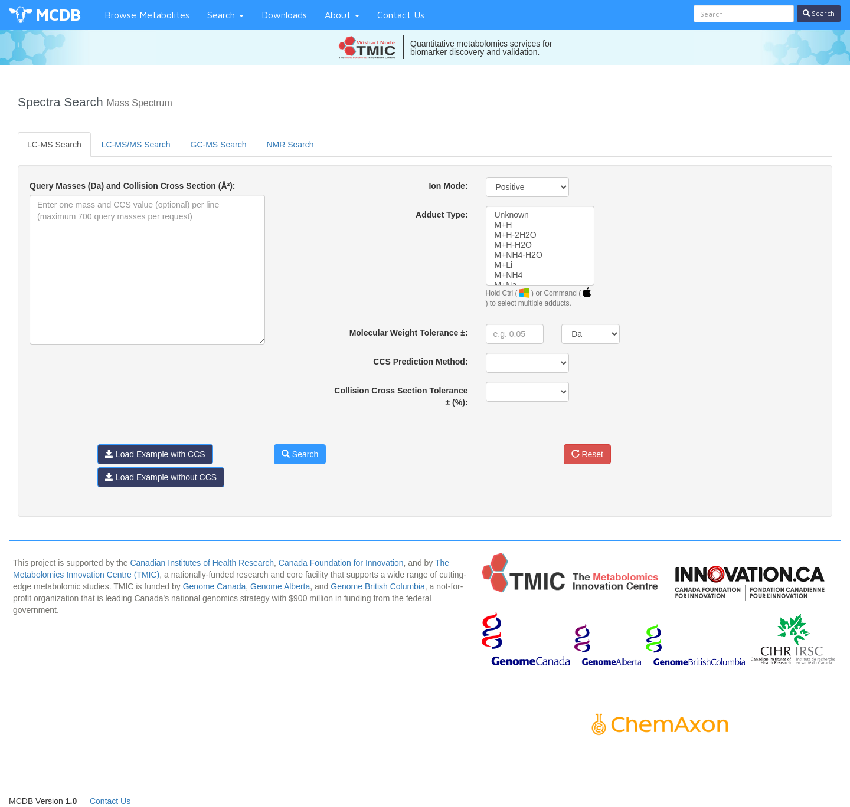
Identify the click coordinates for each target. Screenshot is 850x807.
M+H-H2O (540, 245)
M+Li (540, 265)
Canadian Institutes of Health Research (202, 562)
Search (225, 14)
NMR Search (289, 144)
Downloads (284, 14)
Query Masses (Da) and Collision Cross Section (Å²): (133, 186)
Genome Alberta (280, 586)
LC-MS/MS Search (136, 144)
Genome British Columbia (378, 586)
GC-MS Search (219, 144)
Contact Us (400, 14)
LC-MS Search (54, 144)
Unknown (540, 215)
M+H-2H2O (540, 235)
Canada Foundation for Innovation (341, 562)
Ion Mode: (448, 186)
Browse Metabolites (146, 14)
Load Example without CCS (161, 477)
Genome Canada (214, 586)
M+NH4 (540, 275)
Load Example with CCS (155, 454)
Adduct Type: (442, 214)
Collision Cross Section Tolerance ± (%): (401, 396)
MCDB (58, 14)
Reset (587, 454)
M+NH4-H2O (540, 255)
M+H (540, 225)
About (342, 14)
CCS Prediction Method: (420, 361)
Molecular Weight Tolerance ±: (408, 332)
